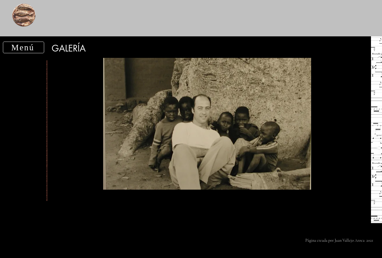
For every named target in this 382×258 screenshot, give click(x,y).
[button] (23, 47)
